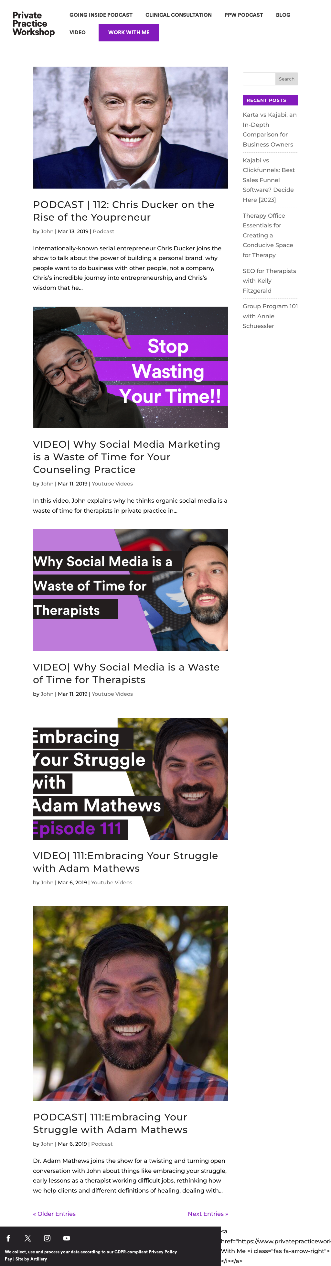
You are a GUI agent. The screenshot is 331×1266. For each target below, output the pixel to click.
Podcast (103, 231)
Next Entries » (208, 1213)
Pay (8, 1259)
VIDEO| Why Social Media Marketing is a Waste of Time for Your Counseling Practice (127, 456)
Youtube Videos (112, 484)
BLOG (283, 15)
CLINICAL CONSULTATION (178, 15)
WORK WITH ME (128, 32)
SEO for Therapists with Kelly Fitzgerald (269, 280)
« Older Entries (54, 1213)
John (47, 231)
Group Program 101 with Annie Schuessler (270, 316)
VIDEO (77, 32)
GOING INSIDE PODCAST (101, 15)
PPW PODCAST (244, 15)
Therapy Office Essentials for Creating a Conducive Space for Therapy (268, 235)
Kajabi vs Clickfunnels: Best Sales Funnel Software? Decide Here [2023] (269, 180)
